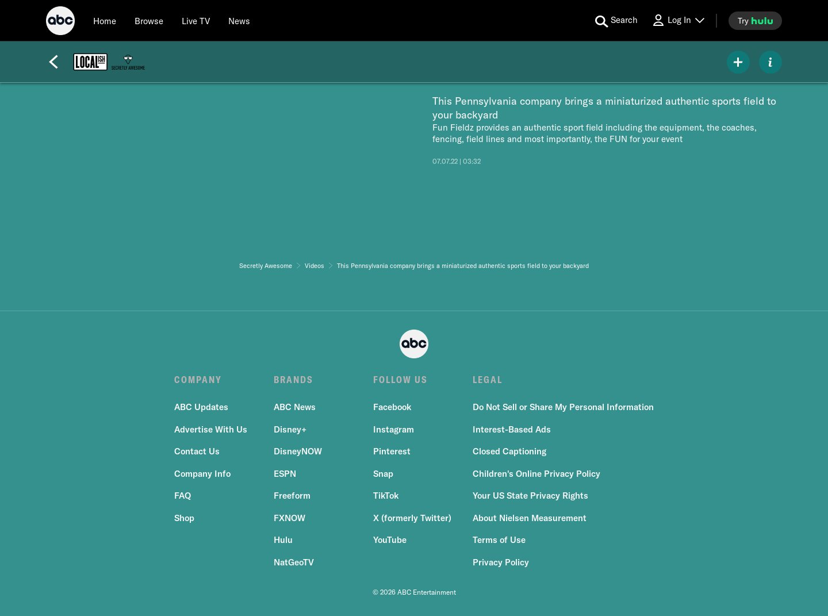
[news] (239, 21)
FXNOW (289, 517)
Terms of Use (499, 539)
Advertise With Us (210, 429)
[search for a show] (616, 21)
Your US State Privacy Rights (530, 495)
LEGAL (488, 379)
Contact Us (197, 451)
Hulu (283, 539)
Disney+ (290, 429)
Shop (184, 517)
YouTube (390, 539)
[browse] (149, 21)
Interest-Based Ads (512, 429)
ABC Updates (201, 406)
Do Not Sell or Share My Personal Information (563, 406)
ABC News (295, 406)
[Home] (104, 21)
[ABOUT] (770, 62)
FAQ (182, 495)
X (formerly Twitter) (412, 517)
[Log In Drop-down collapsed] (677, 20)
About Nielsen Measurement (529, 517)
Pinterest (392, 451)
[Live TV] (196, 21)
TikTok (385, 495)
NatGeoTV (294, 562)
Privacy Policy (501, 562)
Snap (383, 473)
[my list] (738, 62)
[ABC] (60, 22)
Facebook (392, 406)
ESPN (285, 473)
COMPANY (198, 379)
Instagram (393, 429)
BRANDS (293, 379)
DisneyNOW (298, 451)
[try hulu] (755, 21)
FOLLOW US (400, 379)
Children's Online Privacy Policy (536, 473)
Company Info (202, 473)
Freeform (292, 495)
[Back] (53, 62)
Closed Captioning (509, 451)
